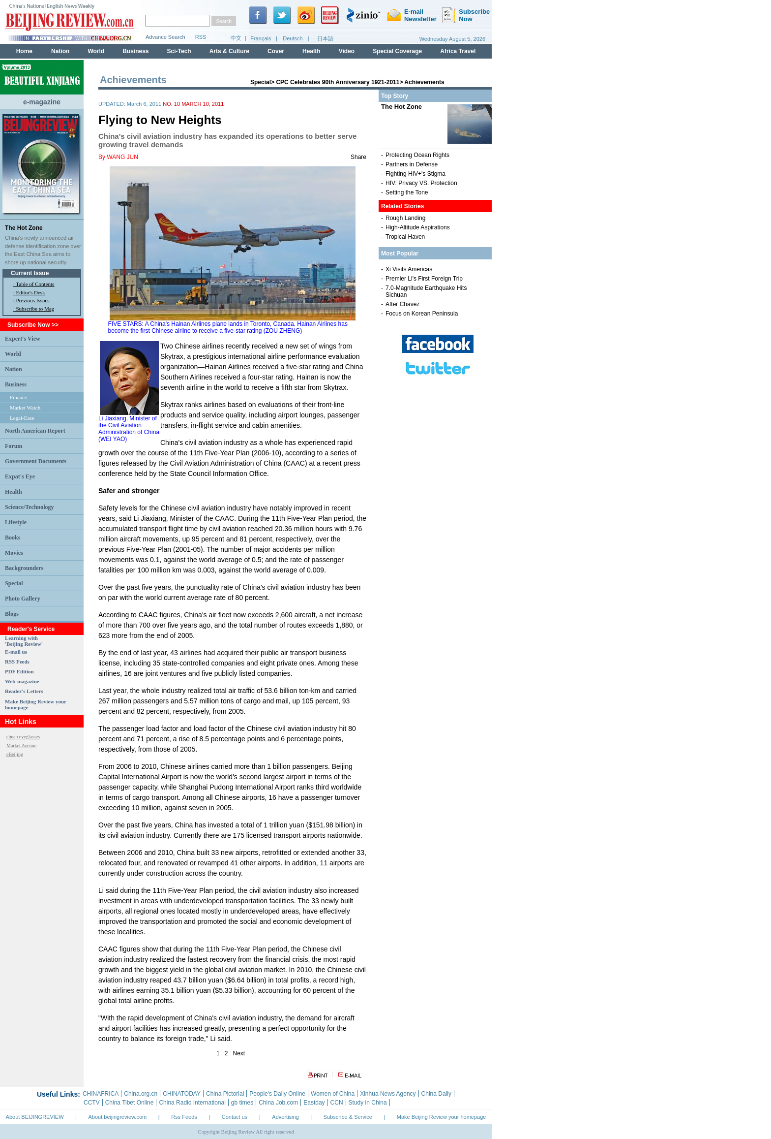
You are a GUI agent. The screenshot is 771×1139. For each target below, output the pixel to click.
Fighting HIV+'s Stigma (415, 173)
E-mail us (16, 652)
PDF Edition (19, 671)
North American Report (35, 430)
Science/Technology (29, 507)
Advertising (285, 1117)
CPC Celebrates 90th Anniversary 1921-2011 (337, 82)
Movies (14, 552)
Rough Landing (405, 218)
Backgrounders (24, 568)
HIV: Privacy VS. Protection (421, 183)
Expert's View (22, 338)
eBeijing (14, 754)
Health (13, 491)
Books (12, 537)
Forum (13, 446)
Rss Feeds (184, 1117)
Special (14, 583)
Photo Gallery (22, 598)
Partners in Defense (412, 164)
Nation (13, 369)
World (13, 353)
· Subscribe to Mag (33, 309)
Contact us (235, 1117)
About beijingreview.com (118, 1117)
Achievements (424, 82)
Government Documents (35, 461)
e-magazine (41, 102)
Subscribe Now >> (33, 324)
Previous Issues (33, 300)
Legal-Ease (22, 418)
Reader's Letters (24, 691)
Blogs (12, 613)
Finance (18, 397)
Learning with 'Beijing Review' (24, 641)
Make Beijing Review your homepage (441, 1117)
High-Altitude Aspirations (418, 227)
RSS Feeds (17, 661)
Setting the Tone (407, 192)
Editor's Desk (30, 292)
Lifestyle (16, 522)
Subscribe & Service (348, 1117)
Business (16, 384)
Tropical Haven (405, 236)
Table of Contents (35, 284)
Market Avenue (21, 745)
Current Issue (30, 273)
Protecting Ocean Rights (417, 155)
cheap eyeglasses (23, 736)
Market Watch (25, 408)
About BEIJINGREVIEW (35, 1117)
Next (239, 1053)
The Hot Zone (24, 227)
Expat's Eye (20, 476)
